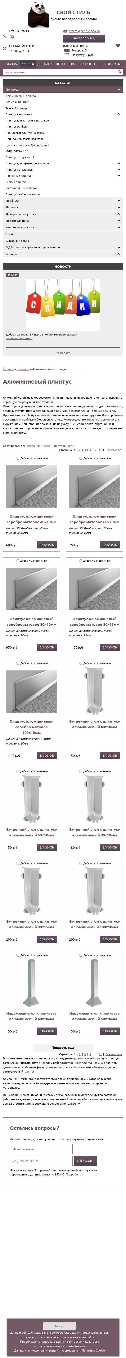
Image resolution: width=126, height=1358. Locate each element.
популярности (63, 445)
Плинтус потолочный (19, 169)
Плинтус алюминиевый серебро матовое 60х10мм (95, 519)
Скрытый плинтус (17, 102)
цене (47, 445)
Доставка (45, 64)
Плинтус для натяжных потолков (27, 120)
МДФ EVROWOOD (17, 151)
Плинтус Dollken (16, 126)
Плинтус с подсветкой (20, 157)
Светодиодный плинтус (21, 188)
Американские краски (21, 227)
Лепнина (12, 207)
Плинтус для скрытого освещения (28, 163)
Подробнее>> (75, 1174)
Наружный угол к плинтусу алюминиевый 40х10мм (31, 1016)
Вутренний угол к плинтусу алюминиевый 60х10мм (31, 832)
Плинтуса (12, 89)
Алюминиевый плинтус (21, 96)
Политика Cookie (93, 1350)
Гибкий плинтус (16, 182)
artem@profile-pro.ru (84, 31)
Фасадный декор (17, 240)
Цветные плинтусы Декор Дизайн (27, 145)
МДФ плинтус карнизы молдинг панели (33, 247)
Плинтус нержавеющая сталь (25, 138)
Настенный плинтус (18, 175)
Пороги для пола (17, 220)
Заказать (47, 545)
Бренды (11, 254)
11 (100, 450)
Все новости (63, 352)
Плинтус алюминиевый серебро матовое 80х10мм (32, 621)
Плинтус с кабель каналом (23, 194)
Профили (12, 200)
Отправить (85, 1161)
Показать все (113, 450)
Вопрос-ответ (91, 64)
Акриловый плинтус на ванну (25, 132)
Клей (9, 234)
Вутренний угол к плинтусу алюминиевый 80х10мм (94, 832)
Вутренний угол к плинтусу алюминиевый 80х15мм (31, 924)
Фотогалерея (66, 64)
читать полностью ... (19, 338)
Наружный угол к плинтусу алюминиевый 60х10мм (94, 1016)
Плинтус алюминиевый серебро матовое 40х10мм (32, 519)
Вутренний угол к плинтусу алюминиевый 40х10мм (94, 724)
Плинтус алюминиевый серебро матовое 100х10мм (32, 727)
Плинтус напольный (19, 114)
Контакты (113, 64)
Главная (12, 64)
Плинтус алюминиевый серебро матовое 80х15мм (95, 621)
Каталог (28, 64)
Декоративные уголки (21, 214)
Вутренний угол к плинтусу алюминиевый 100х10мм (94, 924)
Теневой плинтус (16, 108)
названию (33, 445)
